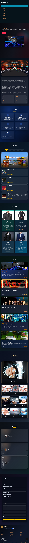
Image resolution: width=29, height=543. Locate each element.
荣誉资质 (21, 532)
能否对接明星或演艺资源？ (7, 490)
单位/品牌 (4, 513)
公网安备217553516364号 (18, 542)
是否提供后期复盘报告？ (7, 492)
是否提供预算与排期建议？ (7, 494)
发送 (14, 519)
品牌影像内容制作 (12, 534)
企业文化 (21, 534)
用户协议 (24, 542)
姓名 (3, 510)
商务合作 (21, 535)
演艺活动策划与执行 (12, 535)
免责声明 (26, 542)
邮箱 (3, 516)
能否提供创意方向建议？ (7, 496)
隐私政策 (22, 542)
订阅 (13, 528)
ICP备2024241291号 (13, 542)
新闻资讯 (2, 534)
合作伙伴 (2, 532)
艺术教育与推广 (11, 532)
